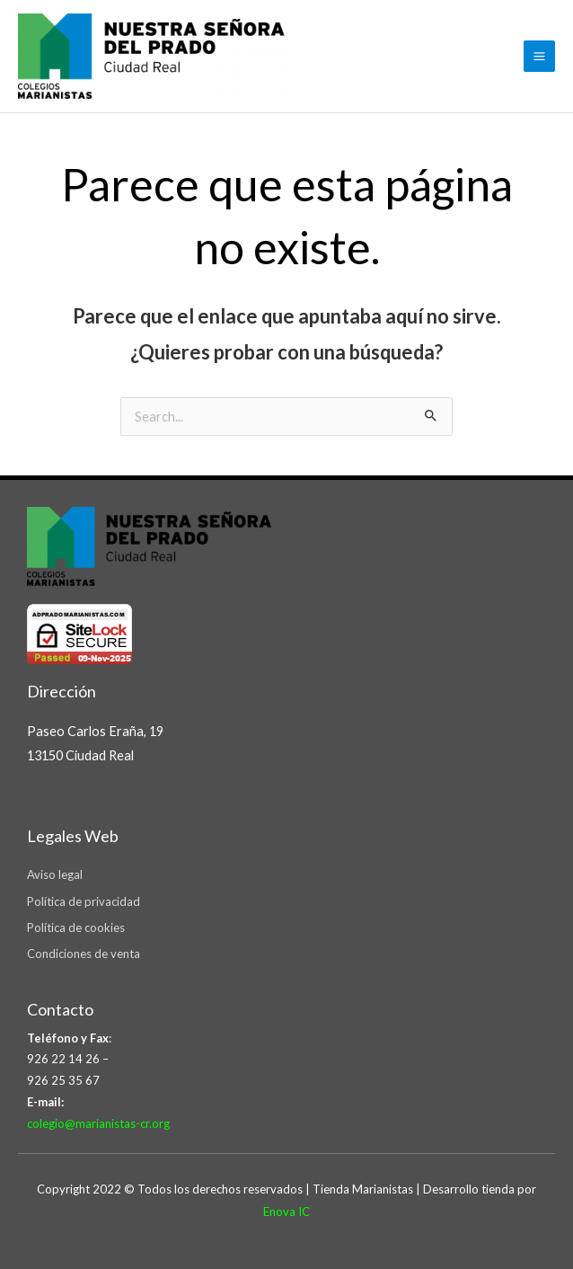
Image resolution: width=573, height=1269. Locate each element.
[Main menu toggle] (539, 56)
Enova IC (286, 1211)
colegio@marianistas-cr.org (98, 1123)
